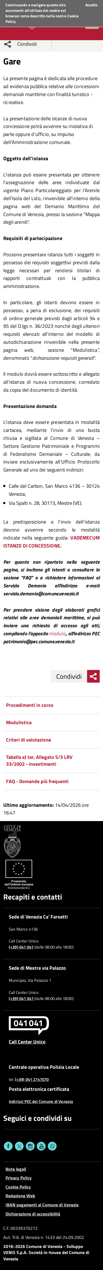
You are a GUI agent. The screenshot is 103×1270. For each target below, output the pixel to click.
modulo (57, 633)
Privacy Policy (18, 1177)
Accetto (91, 5)
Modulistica (19, 722)
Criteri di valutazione (28, 739)
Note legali (15, 1169)
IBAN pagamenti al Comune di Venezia (42, 1204)
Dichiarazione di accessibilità (32, 1214)
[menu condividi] (7, 44)
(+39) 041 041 (21, 947)
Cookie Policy (18, 1187)
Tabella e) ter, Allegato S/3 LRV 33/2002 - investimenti (39, 760)
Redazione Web (20, 1195)
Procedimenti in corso (30, 705)
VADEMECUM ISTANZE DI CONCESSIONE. (51, 541)
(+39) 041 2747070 (32, 1079)
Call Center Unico (27, 1042)
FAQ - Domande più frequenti (37, 781)
